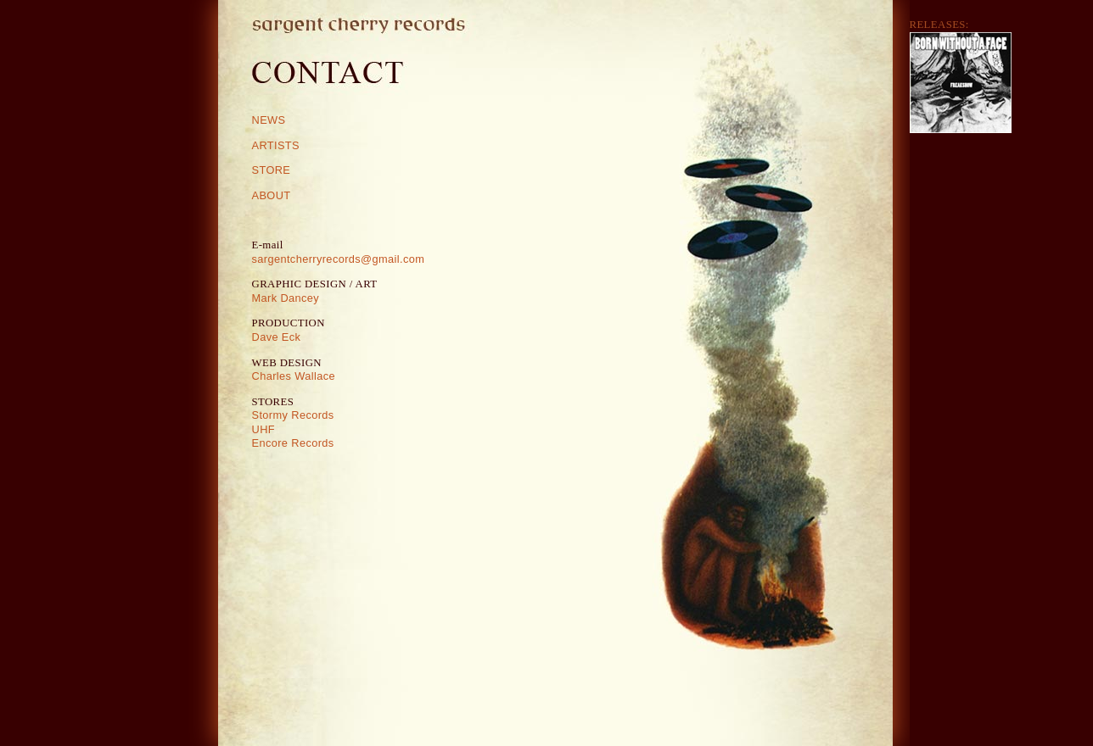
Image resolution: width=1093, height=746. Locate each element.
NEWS (269, 120)
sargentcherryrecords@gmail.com (338, 259)
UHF (263, 429)
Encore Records (293, 443)
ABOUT (271, 195)
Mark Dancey (286, 298)
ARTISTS (276, 145)
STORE (271, 170)
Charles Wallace (293, 376)
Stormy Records (293, 415)
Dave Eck (276, 337)
